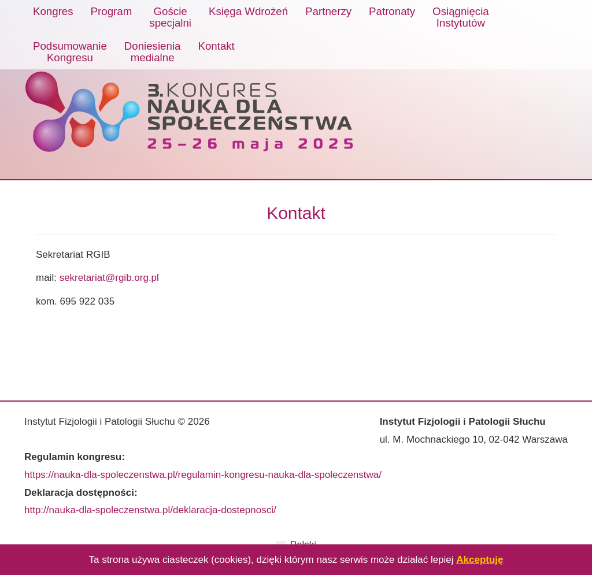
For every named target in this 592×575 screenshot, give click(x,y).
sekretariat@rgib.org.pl (109, 277)
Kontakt (216, 46)
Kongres (53, 11)
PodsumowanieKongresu (70, 52)
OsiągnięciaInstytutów (460, 17)
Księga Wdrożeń (248, 11)
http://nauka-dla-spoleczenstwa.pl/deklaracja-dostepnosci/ (150, 509)
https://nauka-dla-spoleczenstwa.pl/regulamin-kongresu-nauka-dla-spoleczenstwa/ (203, 474)
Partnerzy (328, 11)
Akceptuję (479, 559)
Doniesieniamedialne (152, 52)
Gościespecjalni (170, 17)
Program (111, 11)
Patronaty (392, 11)
